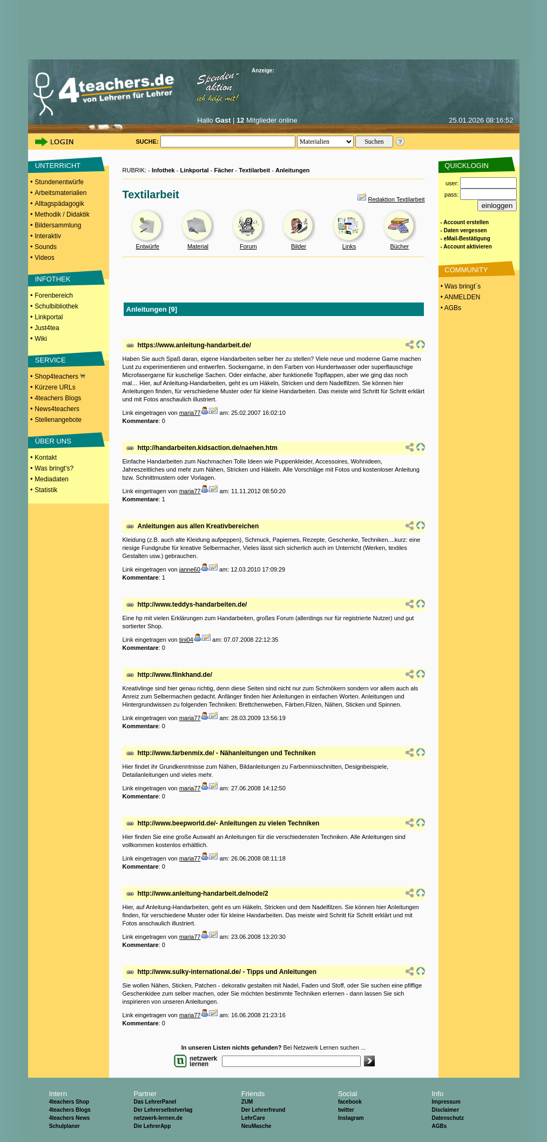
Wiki (41, 338)
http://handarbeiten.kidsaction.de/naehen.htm (208, 448)
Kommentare (141, 421)
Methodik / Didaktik (62, 214)
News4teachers (57, 409)
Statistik (46, 490)
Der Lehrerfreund (263, 1110)
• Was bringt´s (460, 286)
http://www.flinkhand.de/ (175, 675)
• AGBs (450, 308)
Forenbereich (54, 295)
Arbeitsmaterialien (60, 193)
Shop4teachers (60, 376)
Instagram (351, 1118)
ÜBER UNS (53, 441)
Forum (248, 246)
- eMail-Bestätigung (465, 238)
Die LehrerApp (152, 1126)
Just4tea (47, 328)
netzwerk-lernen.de (158, 1118)
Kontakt (46, 457)
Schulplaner (64, 1126)
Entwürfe (147, 246)
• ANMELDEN (460, 297)
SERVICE (50, 360)
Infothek (163, 170)
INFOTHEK (53, 279)
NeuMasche (256, 1126)
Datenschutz (447, 1118)
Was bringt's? (54, 468)
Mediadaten (52, 479)
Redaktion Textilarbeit (396, 199)
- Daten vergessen (464, 230)
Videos (44, 257)
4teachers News (69, 1118)
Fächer (223, 170)
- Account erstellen (465, 222)
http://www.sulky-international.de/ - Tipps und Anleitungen (227, 972)
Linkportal (49, 317)
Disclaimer (445, 1110)
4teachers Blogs (58, 398)
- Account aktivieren (466, 247)
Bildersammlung (58, 225)
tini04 (186, 639)
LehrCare (253, 1118)
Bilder (298, 246)
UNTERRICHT (58, 166)
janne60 (189, 569)
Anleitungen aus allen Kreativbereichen (198, 526)
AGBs (439, 1126)
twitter (346, 1110)
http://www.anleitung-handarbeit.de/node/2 (203, 893)
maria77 (190, 412)
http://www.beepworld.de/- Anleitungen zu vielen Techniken (229, 823)
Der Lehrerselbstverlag (162, 1110)
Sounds (46, 247)
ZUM (247, 1102)
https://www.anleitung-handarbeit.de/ (194, 345)
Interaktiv (48, 236)
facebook (350, 1102)
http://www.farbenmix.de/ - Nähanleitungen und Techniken (227, 753)
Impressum (445, 1102)
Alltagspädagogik (59, 203)
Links (349, 246)
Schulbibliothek (56, 306)
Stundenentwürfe (59, 182)
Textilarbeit (254, 170)
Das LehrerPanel (154, 1102)
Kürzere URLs (55, 387)
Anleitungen (292, 170)
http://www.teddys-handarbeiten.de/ (192, 604)
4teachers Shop (69, 1102)
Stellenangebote (58, 420)
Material (197, 246)
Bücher (399, 246)
